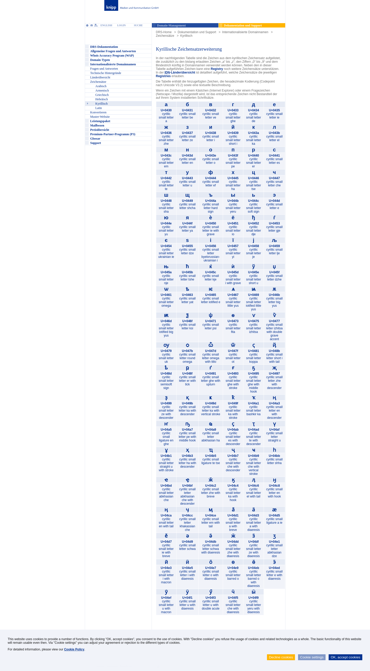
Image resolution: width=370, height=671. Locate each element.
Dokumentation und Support (197, 32)
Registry (217, 69)
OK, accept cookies (345, 657)
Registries (163, 76)
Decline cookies (281, 657)
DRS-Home (164, 32)
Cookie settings (311, 657)
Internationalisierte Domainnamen (245, 32)
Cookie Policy (74, 649)
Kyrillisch (186, 36)
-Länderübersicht (180, 72)
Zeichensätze (165, 36)
